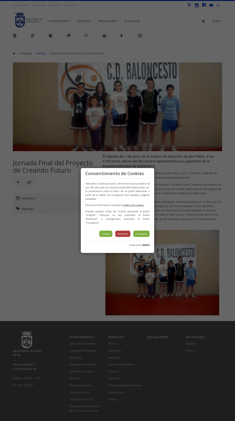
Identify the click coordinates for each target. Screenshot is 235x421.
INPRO (146, 245)
